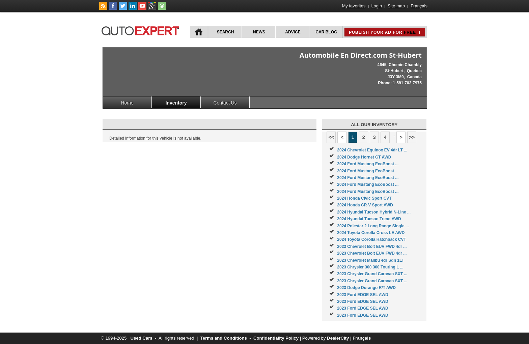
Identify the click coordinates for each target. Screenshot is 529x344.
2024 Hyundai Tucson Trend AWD (369, 219)
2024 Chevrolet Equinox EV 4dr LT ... (372, 150)
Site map (396, 5)
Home (127, 103)
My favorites (354, 5)
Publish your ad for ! (384, 32)
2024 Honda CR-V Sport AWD (365, 205)
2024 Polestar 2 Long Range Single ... (373, 226)
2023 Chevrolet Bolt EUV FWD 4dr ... (372, 246)
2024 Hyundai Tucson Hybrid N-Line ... (374, 212)
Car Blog (326, 32)
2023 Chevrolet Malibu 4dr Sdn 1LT (370, 260)
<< (331, 137)
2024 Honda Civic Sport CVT (364, 198)
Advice (292, 32)
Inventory (176, 103)
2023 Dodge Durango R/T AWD (366, 287)
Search (225, 32)
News (259, 32)
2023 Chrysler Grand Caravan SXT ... (372, 273)
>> (412, 137)
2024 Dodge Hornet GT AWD (364, 157)
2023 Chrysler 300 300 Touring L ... (370, 267)
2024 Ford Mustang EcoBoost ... (367, 164)
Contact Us (224, 103)
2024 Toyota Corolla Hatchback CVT (371, 239)
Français (419, 5)
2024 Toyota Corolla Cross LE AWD (371, 232)
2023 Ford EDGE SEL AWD (362, 294)
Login (376, 5)
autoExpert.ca (142, 30)
